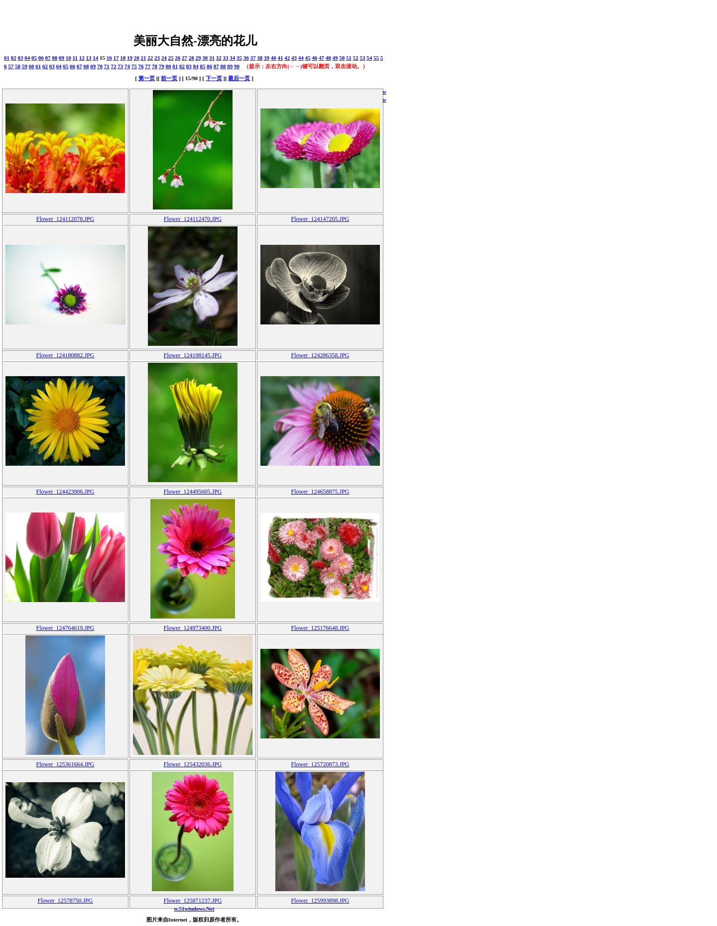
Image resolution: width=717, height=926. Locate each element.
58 (17, 66)
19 (129, 58)
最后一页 (239, 78)
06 (41, 58)
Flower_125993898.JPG (320, 900)
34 (232, 58)
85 (202, 66)
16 (109, 58)
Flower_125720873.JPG (320, 764)
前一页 (169, 78)
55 (376, 58)
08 (54, 58)
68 (86, 66)
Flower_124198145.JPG (192, 355)
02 (13, 58)
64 (59, 66)
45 (307, 58)
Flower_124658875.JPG (320, 491)
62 (45, 66)
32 (219, 58)
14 (95, 58)
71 (107, 66)
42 (287, 58)
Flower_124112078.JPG (65, 218)
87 (216, 66)
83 (189, 66)
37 (252, 58)
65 (65, 66)
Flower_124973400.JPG (192, 627)
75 (134, 66)
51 (349, 58)
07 (48, 58)
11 (75, 58)
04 (27, 58)
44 (301, 58)
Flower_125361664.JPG (65, 764)
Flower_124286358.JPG (320, 355)
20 (136, 58)
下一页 (214, 78)
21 (143, 58)
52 (355, 58)
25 (170, 58)
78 (154, 66)
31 (212, 58)
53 (362, 58)
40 (273, 58)
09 (61, 58)
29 (198, 58)
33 (225, 58)
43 (294, 58)
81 (175, 66)
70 (100, 66)
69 (93, 66)
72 (114, 66)
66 (72, 66)
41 (280, 58)
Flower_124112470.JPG (193, 218)
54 (369, 58)
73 (120, 66)
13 (88, 58)
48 (328, 58)
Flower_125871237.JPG (192, 900)
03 (20, 58)
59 (24, 66)
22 (150, 58)
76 (141, 66)
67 (79, 66)
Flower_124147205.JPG (320, 218)
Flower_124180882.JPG (65, 355)
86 (209, 66)
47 (321, 58)
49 (335, 58)
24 (164, 58)
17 (116, 58)
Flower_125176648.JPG (320, 627)
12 (82, 58)
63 (52, 66)
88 (223, 66)
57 (10, 66)
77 (147, 66)
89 (230, 66)
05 (34, 58)
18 (122, 58)
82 (182, 66)
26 (177, 58)
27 (184, 58)
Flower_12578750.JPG (65, 900)
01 (6, 58)
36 (246, 58)
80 (168, 66)
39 (266, 58)
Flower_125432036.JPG (192, 764)
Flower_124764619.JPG (65, 627)
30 (205, 58)
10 (68, 58)
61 (38, 66)
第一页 (146, 78)
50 (342, 58)
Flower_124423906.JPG (65, 491)
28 (191, 58)
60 (31, 66)
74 (127, 66)
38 (259, 58)
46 (314, 58)
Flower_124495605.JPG (192, 491)
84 (196, 66)
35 (239, 58)
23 (157, 58)
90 (236, 66)
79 (161, 66)
